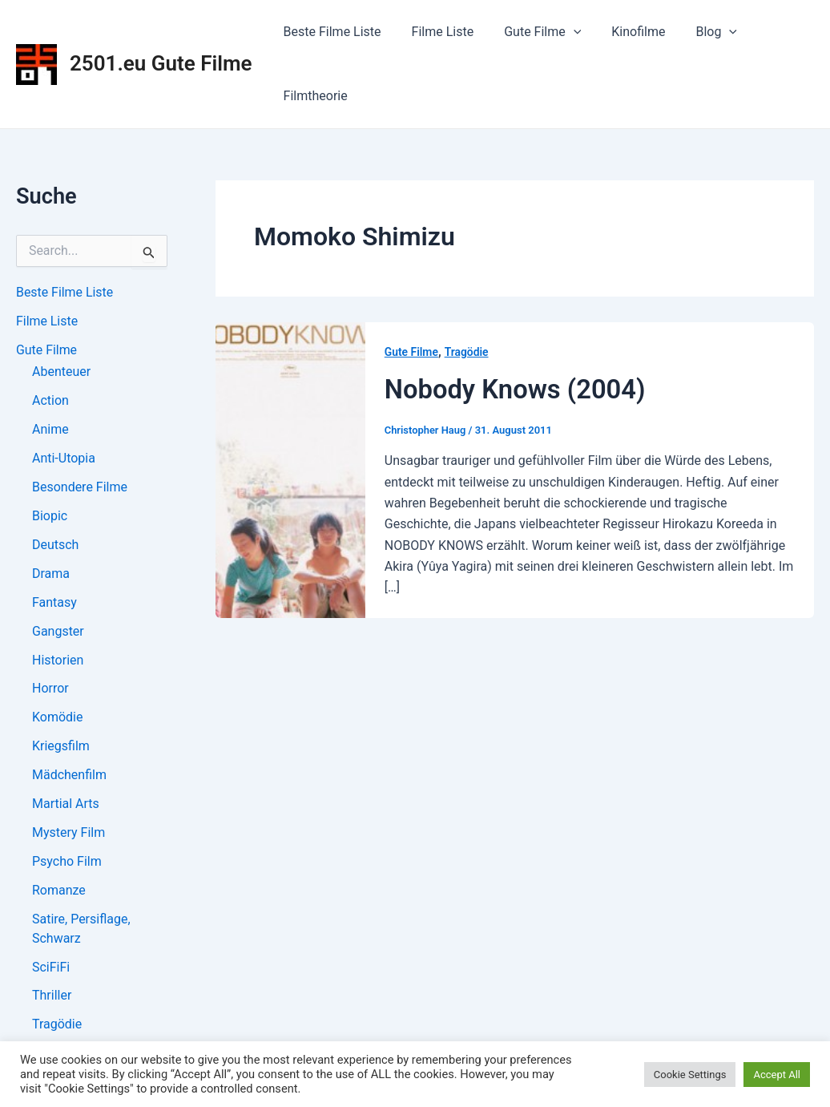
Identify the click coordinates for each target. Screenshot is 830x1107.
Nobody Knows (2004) (516, 389)
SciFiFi (51, 968)
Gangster (58, 632)
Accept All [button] (776, 1075)
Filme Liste (436, 31)
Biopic (49, 516)
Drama (51, 574)
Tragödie (57, 1026)
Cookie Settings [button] (690, 1075)
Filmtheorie (313, 95)
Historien (57, 661)
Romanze (59, 891)
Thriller (51, 997)
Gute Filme (530, 32)
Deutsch (55, 545)
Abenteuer (61, 372)
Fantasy (54, 603)
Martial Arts (65, 805)
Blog (694, 32)
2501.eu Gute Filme (161, 63)
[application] (562, 32)
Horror (50, 689)
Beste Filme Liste (330, 31)
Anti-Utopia (63, 459)
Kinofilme (621, 31)
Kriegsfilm (61, 747)
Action (50, 401)
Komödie (57, 718)
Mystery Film (68, 834)
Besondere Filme (79, 487)
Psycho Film (67, 863)
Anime (50, 430)
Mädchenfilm (69, 776)
